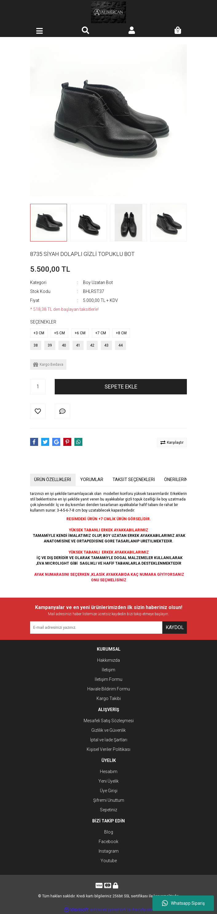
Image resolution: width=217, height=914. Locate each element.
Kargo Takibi (109, 698)
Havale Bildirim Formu (108, 688)
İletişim (108, 669)
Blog (108, 832)
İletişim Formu (108, 679)
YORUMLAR (91, 479)
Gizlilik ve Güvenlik (108, 730)
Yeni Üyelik (108, 781)
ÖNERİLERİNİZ (178, 479)
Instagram (109, 851)
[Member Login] (131, 31)
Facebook (108, 841)
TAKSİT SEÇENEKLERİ (133, 479)
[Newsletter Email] (96, 627)
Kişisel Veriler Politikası (108, 749)
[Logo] (108, 12)
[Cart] (177, 31)
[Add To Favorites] (37, 411)
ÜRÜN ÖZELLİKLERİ (52, 479)
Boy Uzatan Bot (98, 282)
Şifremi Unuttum (108, 800)
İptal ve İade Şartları (108, 739)
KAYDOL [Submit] (175, 627)
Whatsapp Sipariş (183, 903)
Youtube (109, 860)
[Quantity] (37, 386)
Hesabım (108, 771)
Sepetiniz (108, 809)
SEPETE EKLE (121, 386)
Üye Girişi (108, 790)
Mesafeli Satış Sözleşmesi (109, 720)
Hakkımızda (108, 660)
